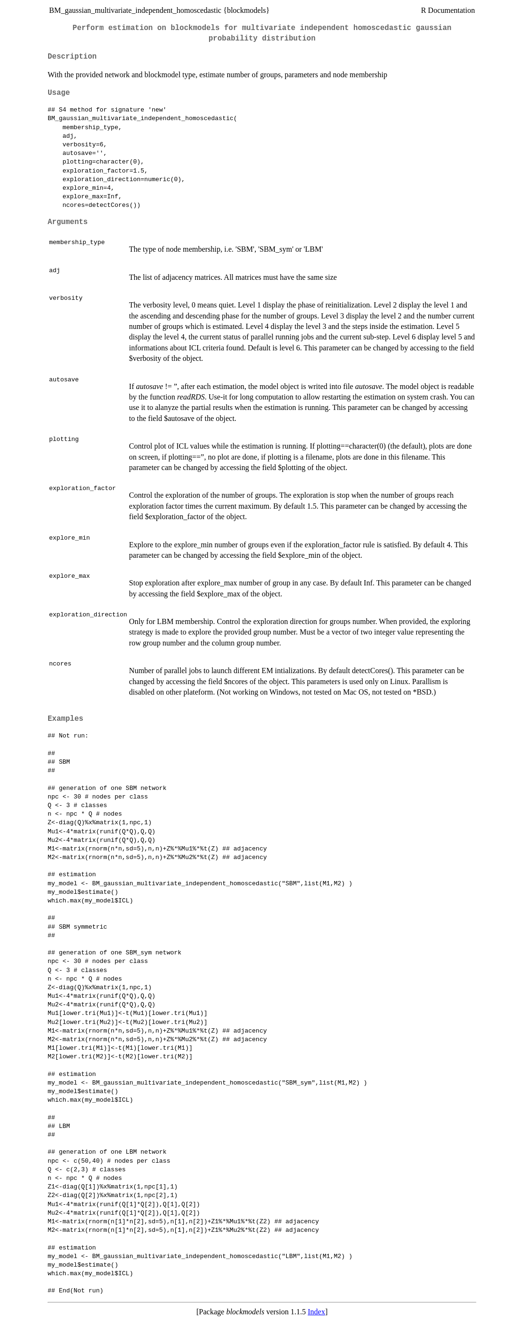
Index (316, 1312)
